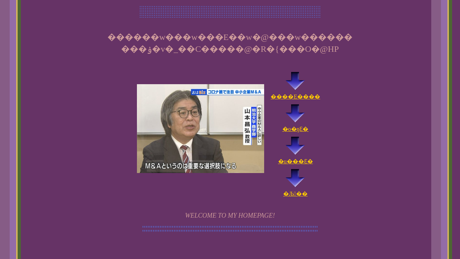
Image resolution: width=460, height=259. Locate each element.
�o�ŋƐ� (295, 126)
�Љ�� (295, 191)
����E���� (295, 93)
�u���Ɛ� (295, 158)
